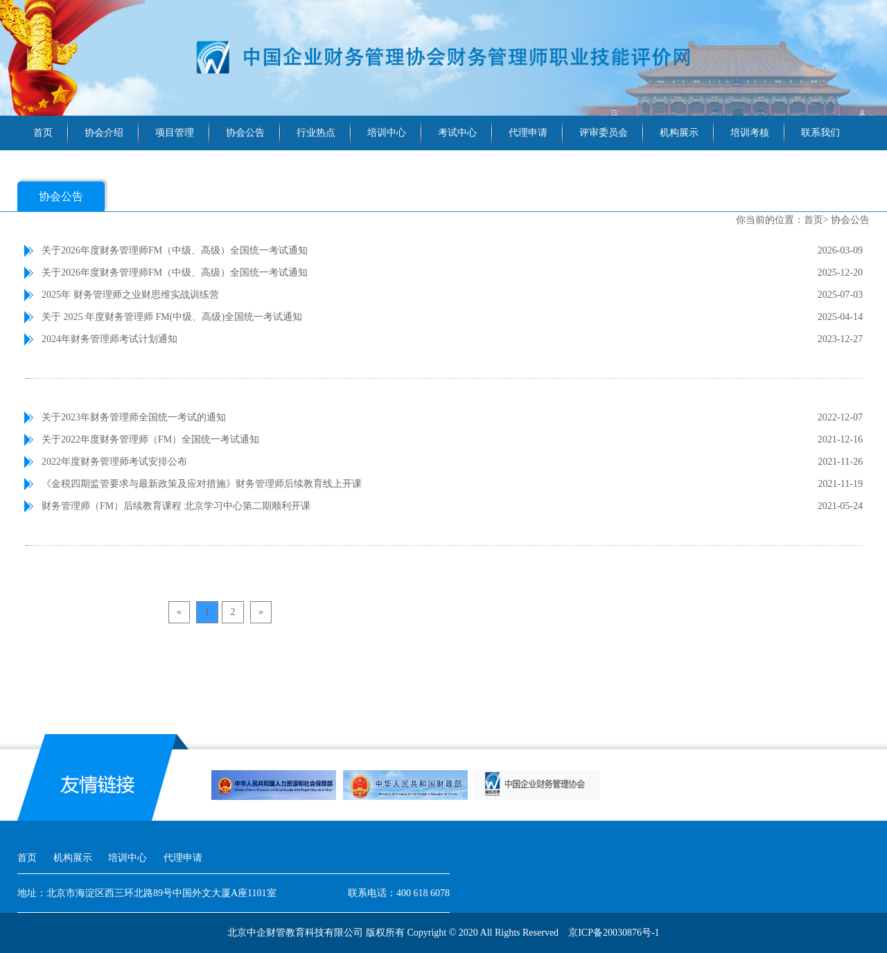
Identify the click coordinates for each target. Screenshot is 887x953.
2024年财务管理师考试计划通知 (109, 339)
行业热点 (316, 132)
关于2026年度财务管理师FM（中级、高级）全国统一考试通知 (175, 250)
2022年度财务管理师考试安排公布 (114, 461)
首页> (816, 220)
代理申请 (528, 132)
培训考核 (749, 132)
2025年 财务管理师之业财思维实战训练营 (130, 295)
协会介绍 (104, 132)
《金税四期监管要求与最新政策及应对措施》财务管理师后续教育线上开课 (202, 484)
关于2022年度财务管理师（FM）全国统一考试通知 (150, 439)
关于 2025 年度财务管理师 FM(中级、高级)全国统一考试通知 (172, 317)
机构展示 (679, 132)
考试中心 (457, 132)
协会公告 (245, 132)
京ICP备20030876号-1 (613, 932)
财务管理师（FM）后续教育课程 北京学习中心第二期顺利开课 (176, 506)
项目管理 (174, 132)
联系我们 (820, 132)
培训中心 (386, 132)
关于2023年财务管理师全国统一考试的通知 (134, 417)
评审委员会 (603, 132)
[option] (273, 785)
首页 (43, 132)
